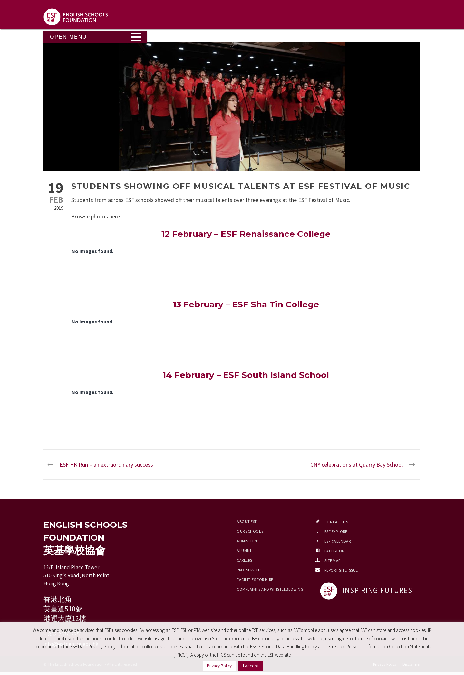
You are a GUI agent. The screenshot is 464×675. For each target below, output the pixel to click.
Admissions (248, 540)
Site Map (332, 560)
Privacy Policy (219, 666)
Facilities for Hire (255, 579)
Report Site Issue (341, 570)
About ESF (247, 521)
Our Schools (250, 531)
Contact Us (336, 521)
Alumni (244, 550)
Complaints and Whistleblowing (270, 589)
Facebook (334, 550)
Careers (244, 560)
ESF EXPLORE (335, 531)
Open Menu (68, 37)
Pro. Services (249, 569)
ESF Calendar (337, 541)
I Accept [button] (251, 666)
